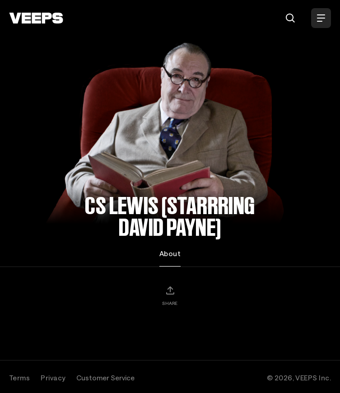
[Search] (290, 18)
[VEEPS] (36, 18)
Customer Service (105, 378)
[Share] (169, 295)
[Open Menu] (321, 18)
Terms (19, 378)
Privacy (53, 378)
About (170, 253)
